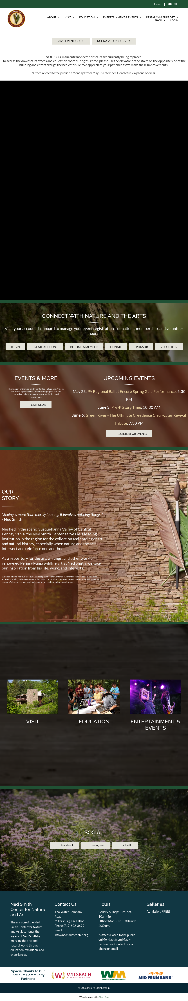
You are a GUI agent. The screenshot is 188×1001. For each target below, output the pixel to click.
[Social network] (164, 4)
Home (157, 4)
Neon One (104, 997)
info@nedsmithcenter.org (71, 935)
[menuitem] (53, 17)
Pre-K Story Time (126, 432)
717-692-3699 (74, 926)
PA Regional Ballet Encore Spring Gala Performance (132, 416)
